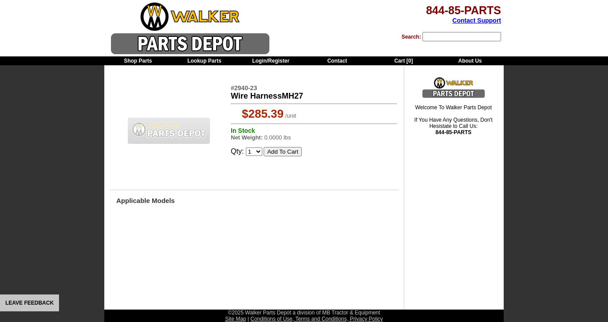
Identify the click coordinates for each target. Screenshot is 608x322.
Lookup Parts (204, 61)
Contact (337, 61)
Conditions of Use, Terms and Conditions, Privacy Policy (316, 319)
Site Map (235, 319)
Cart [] (403, 61)
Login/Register (270, 61)
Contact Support (476, 20)
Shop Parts (138, 61)
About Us (470, 61)
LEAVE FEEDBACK (29, 303)
